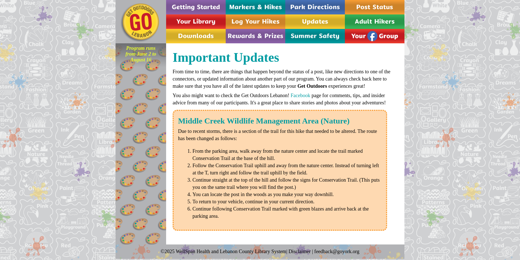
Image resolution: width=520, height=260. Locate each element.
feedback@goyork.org (336, 251)
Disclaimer (300, 251)
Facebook (300, 95)
